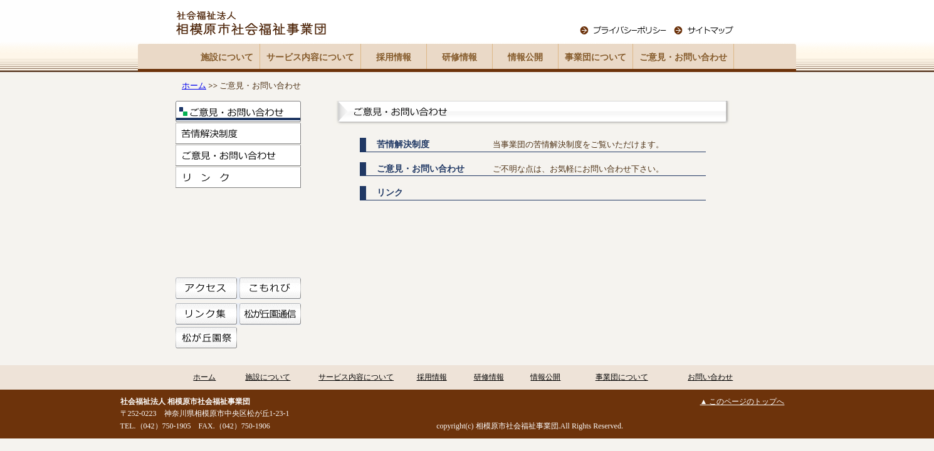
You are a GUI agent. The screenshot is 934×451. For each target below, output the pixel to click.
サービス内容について (310, 57)
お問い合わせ (710, 377)
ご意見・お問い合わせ (683, 57)
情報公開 (525, 57)
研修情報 (459, 57)
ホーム (194, 85)
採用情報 (393, 57)
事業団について (595, 57)
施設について (227, 57)
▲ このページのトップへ (742, 401)
